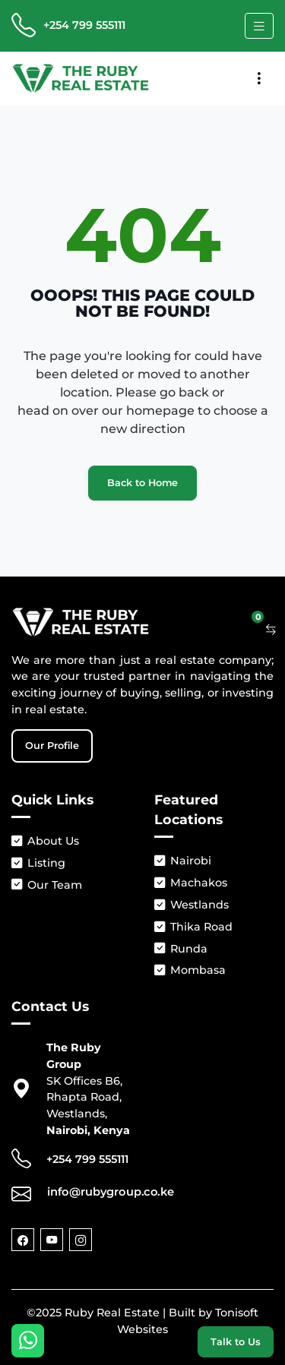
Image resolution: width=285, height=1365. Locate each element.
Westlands (191, 905)
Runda (180, 949)
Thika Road (193, 927)
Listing (38, 863)
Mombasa (190, 970)
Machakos (190, 883)
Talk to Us (236, 1342)
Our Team (46, 885)
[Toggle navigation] (259, 26)
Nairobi (182, 861)
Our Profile (52, 745)
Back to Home (142, 482)
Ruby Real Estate (112, 1312)
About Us (45, 841)
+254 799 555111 (84, 25)
